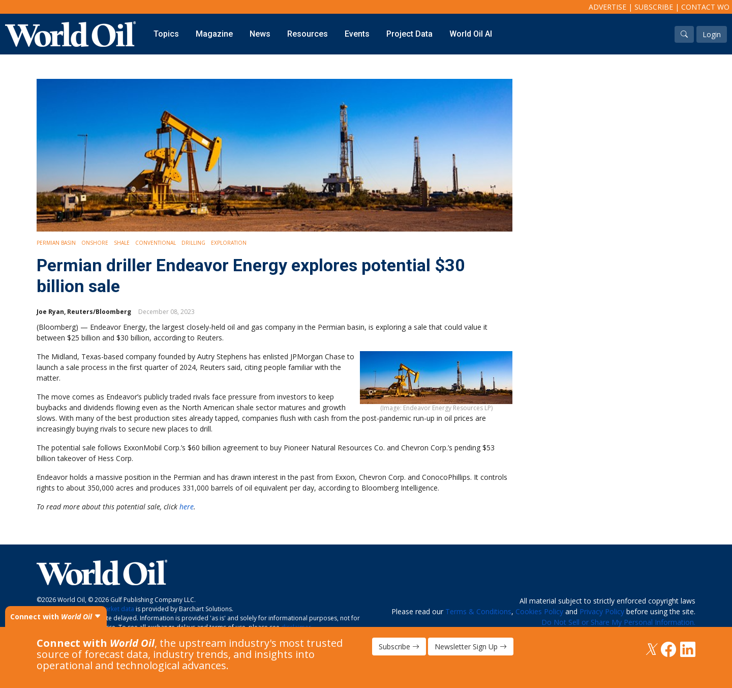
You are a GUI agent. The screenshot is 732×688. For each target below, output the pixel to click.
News (260, 34)
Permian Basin (56, 242)
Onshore (94, 242)
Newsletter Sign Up (471, 646)
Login (712, 34)
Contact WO (705, 7)
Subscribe (653, 7)
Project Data (409, 34)
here (186, 506)
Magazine (214, 34)
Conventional (155, 242)
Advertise (607, 7)
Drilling (193, 242)
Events (357, 34)
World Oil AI (470, 34)
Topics (166, 34)
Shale (122, 242)
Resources (307, 34)
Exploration (229, 242)
